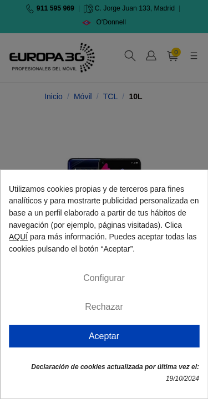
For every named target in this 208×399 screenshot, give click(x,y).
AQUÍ (18, 236)
